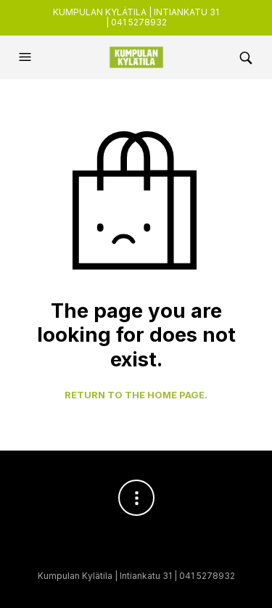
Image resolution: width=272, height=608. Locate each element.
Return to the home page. (136, 395)
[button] (27, 57)
